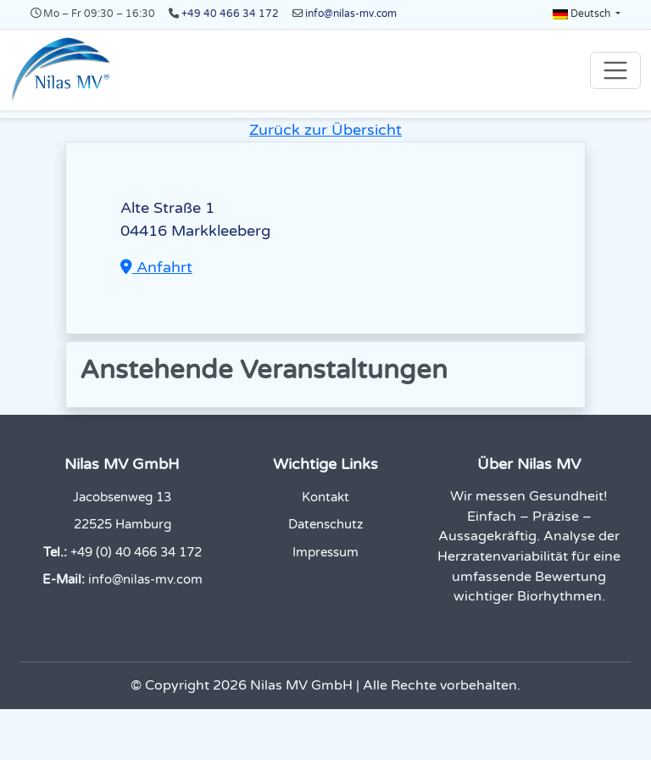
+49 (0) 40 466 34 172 (136, 552)
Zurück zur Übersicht (325, 129)
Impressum (325, 552)
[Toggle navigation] (615, 70)
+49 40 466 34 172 (230, 14)
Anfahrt (156, 267)
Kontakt (325, 497)
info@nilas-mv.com (351, 14)
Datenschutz (325, 524)
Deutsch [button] (583, 14)
